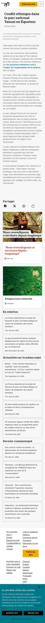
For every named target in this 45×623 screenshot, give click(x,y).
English (26, 564)
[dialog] (22, 603)
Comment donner (30, 538)
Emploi (9, 538)
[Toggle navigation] (41, 4)
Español (26, 567)
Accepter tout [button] (12, 613)
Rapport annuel (12, 540)
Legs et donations (30, 532)
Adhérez (26, 535)
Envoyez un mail (13, 567)
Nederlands (28, 573)
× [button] (42, 587)
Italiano (26, 570)
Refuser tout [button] (33, 613)
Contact (9, 549)
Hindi (25, 579)
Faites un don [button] (28, 4)
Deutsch (26, 562)
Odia (25, 582)
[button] (22, 619)
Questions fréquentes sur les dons (30, 543)
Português (27, 576)
